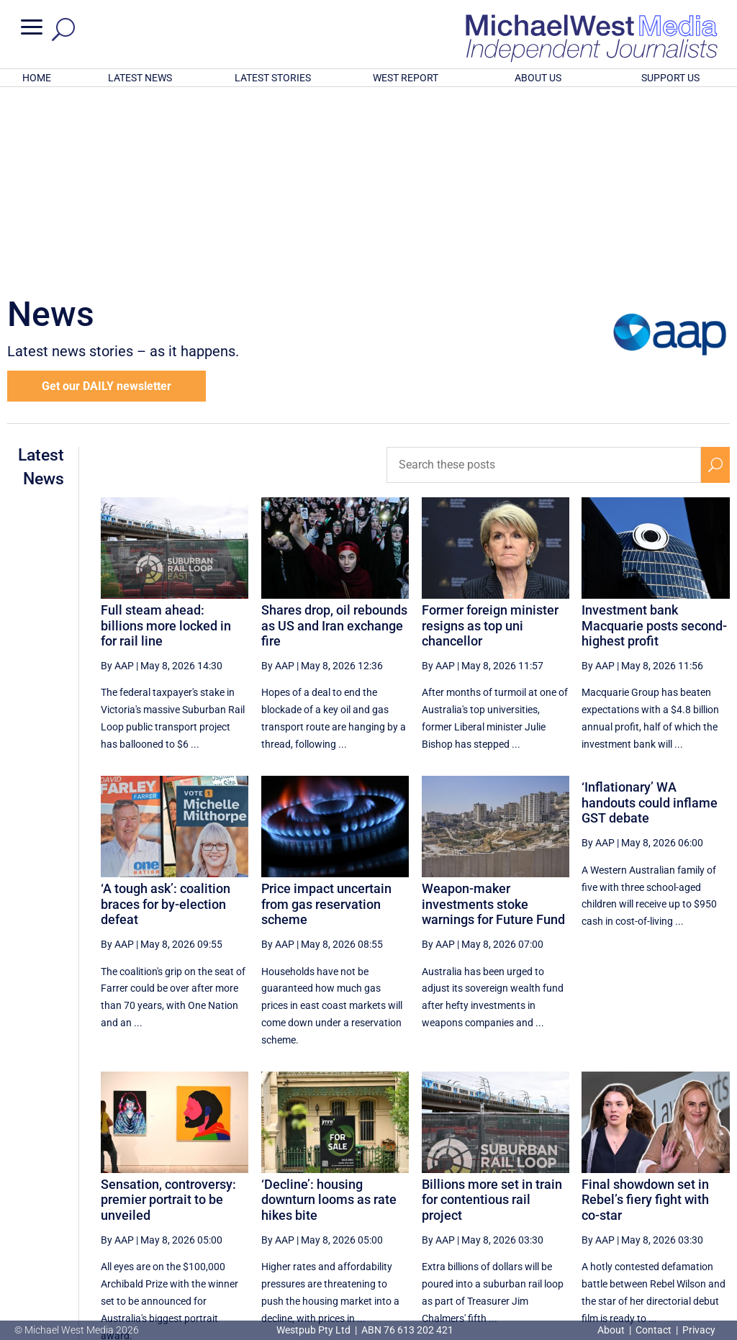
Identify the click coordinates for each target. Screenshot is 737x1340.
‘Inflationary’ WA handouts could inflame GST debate (650, 614)
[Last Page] (713, 1207)
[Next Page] (681, 1207)
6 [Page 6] (486, 1207)
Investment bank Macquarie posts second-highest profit (654, 437)
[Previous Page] (425, 1207)
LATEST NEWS (140, 77)
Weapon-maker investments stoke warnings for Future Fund (493, 715)
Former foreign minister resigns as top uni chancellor (490, 437)
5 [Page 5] (455, 1207)
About (612, 1330)
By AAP (117, 477)
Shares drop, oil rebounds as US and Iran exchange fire (334, 437)
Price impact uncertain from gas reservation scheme (326, 715)
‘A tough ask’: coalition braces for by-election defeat (165, 715)
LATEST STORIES (273, 77)
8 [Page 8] (548, 1207)
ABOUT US (538, 77)
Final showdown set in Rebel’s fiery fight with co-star (645, 1011)
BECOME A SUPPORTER (665, 1255)
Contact (654, 1330)
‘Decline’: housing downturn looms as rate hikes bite (329, 1011)
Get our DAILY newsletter (106, 197)
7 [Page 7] (517, 1207)
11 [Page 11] (648, 1207)
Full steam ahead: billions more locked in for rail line (166, 437)
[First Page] (393, 1207)
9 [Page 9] (579, 1207)
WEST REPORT (405, 77)
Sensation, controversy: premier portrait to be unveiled (168, 1011)
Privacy (698, 1330)
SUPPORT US (670, 77)
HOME (36, 77)
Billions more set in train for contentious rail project (492, 1011)
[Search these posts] (543, 276)
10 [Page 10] (612, 1207)
